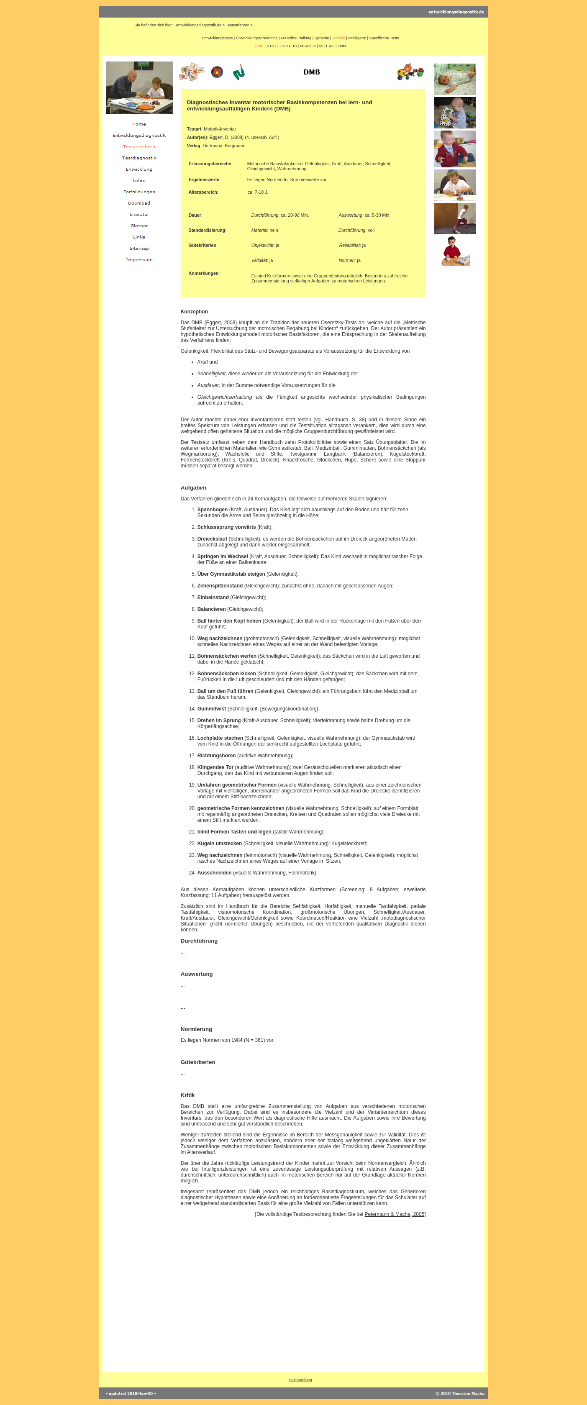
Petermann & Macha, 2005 (395, 1214)
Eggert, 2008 (221, 323)
